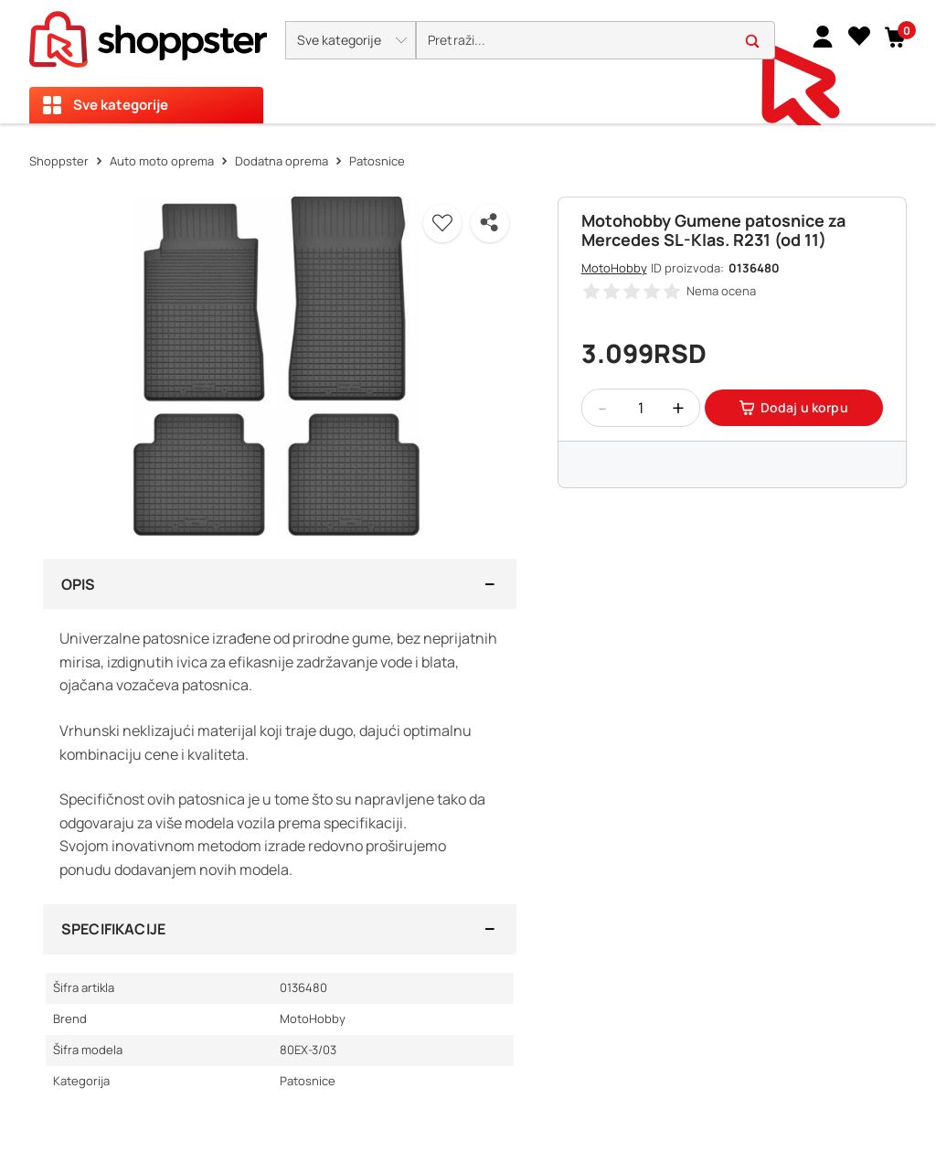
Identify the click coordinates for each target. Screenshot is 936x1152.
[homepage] (148, 34)
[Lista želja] (859, 36)
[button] (350, 40)
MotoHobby (614, 268)
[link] (823, 36)
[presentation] (468, 61)
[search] (595, 41)
